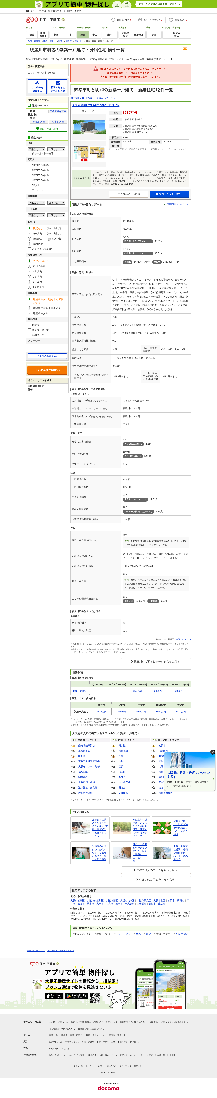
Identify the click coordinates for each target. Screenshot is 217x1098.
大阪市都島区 (166, 792)
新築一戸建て (88, 1042)
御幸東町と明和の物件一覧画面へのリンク (92, 98)
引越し (58, 1055)
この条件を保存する (37, 86)
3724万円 (101, 711)
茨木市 (90, 903)
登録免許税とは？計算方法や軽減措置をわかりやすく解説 (180, 828)
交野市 (152, 903)
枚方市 (162, 787)
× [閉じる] (212, 752)
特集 (51, 1055)
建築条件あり (40, 313)
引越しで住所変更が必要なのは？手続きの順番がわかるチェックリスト (140, 852)
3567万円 (138, 691)
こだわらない (40, 261)
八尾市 (162, 766)
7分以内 (56, 233)
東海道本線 (84, 750)
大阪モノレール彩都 (89, 766)
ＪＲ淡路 (123, 792)
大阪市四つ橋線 (86, 782)
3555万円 (141, 711)
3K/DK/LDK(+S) (40, 175)
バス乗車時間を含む (42, 249)
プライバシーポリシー (83, 1066)
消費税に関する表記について (91, 1029)
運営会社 (138, 1066)
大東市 (100, 903)
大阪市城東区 (127, 900)
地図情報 (171, 1055)
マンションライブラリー (75, 1055)
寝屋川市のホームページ (177, 204)
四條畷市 (141, 903)
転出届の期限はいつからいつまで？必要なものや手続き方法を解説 (99, 853)
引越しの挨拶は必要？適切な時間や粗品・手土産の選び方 (180, 853)
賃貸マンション (100, 1035)
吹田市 (171, 900)
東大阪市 (163, 750)
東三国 (122, 771)
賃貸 (148, 933)
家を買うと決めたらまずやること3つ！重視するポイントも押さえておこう (100, 827)
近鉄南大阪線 (85, 792)
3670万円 (181, 711)
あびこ (122, 777)
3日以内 (37, 276)
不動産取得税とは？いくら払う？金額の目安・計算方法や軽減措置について (140, 827)
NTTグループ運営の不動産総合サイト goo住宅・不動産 (53, 10)
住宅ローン (135, 1042)
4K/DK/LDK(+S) (40, 180)
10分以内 (38, 238)
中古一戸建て (123, 933)
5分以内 (37, 233)
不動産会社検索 (95, 1055)
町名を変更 (58, 121)
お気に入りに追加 (129, 193)
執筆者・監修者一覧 (156, 1055)
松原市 (162, 745)
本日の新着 (39, 266)
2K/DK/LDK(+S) (40, 170)
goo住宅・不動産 (32, 1021)
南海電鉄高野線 (86, 745)
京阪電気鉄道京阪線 (89, 761)
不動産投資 (182, 933)
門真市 (109, 903)
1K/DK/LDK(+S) (40, 165)
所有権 (35, 325)
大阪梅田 (123, 750)
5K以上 (36, 185)
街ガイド (124, 1055)
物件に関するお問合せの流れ (133, 1022)
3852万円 (180, 691)
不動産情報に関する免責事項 (60, 950)
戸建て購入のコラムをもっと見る (156, 870)
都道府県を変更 (58, 111)
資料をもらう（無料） (169, 193)
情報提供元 (154, 1022)
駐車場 (112, 1035)
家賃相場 (121, 1035)
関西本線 (83, 777)
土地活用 (65, 1048)
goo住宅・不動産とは (58, 1022)
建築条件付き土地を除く (47, 308)
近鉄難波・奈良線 (87, 787)
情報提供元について (36, 950)
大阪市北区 (159, 900)
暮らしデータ (111, 1055)
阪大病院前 (124, 782)
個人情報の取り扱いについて (62, 1029)
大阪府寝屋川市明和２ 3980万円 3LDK (95, 105)
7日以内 (37, 282)
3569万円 (161, 711)
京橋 (121, 756)
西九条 (122, 787)
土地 (138, 933)
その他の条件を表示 (46, 356)
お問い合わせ (111, 1066)
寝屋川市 (163, 761)
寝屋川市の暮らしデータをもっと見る (157, 661)
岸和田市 (163, 777)
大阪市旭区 (112, 900)
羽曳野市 (163, 756)
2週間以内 (38, 287)
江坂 (121, 766)
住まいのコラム (137, 1055)
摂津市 (119, 903)
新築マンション (56, 1042)
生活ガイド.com (183, 639)
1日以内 (37, 271)
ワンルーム (38, 190)
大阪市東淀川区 (95, 900)
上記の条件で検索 (47, 370)
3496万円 (159, 691)
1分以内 (56, 228)
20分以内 (38, 244)
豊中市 (162, 782)
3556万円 (121, 711)
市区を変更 (39, 121)
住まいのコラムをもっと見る (156, 879)
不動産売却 (54, 1048)
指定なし (38, 228)
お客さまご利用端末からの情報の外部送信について (94, 1022)
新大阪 (122, 745)
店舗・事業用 (61, 1035)
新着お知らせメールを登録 (57, 86)
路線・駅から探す (47, 128)
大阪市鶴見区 (144, 900)
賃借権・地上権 (40, 330)
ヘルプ (99, 1066)
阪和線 (81, 756)
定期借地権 (38, 335)
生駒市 (161, 903)
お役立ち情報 (30, 1055)
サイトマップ (125, 1066)
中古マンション (72, 1042)
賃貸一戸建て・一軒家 (80, 1035)
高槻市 (180, 900)
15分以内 (57, 238)
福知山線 (83, 771)
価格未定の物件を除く (44, 153)
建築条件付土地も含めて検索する (48, 301)
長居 (121, 761)
